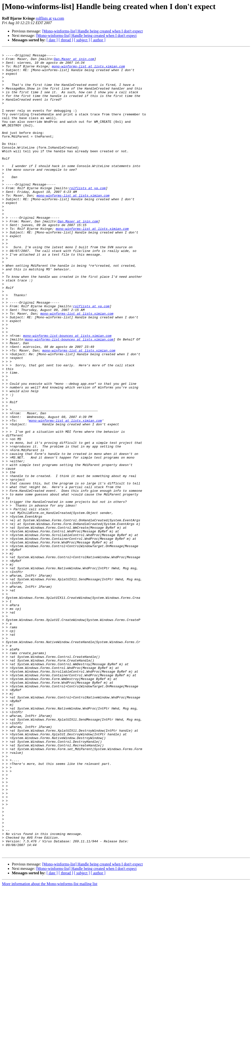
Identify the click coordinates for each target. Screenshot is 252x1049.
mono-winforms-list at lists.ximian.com (88, 70)
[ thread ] (66, 40)
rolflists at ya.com (50, 18)
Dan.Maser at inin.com (74, 61)
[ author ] (98, 40)
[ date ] (52, 40)
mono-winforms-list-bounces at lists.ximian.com (67, 393)
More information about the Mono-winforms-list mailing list (49, 1045)
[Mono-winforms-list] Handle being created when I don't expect (92, 31)
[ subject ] (82, 40)
